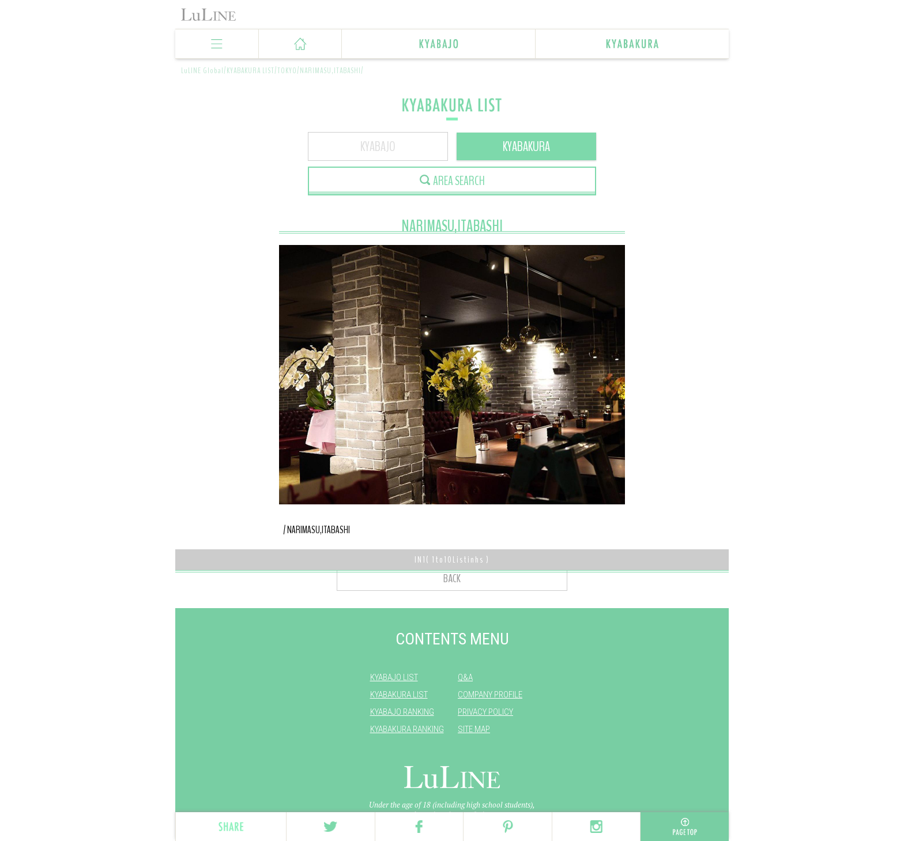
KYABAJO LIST (394, 677)
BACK (452, 578)
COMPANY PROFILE (490, 694)
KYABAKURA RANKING (407, 729)
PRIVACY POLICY (485, 712)
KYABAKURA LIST (399, 694)
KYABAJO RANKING (402, 712)
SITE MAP (474, 729)
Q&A (465, 677)
